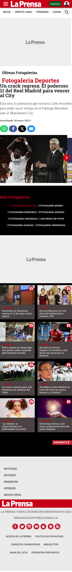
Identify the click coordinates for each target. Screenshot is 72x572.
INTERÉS (10, 475)
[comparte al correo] (31, 128)
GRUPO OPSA (12, 495)
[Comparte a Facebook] (13, 128)
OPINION (10, 488)
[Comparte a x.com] (22, 128)
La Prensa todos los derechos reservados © (36, 511)
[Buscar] (67, 12)
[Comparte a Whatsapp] (4, 128)
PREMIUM (11, 481)
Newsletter (51, 544)
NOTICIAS (10, 468)
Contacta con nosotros (25, 544)
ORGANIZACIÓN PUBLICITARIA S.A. (36, 518)
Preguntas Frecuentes (45, 552)
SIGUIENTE (60, 442)
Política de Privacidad (49, 536)
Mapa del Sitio (19, 552)
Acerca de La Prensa (18, 536)
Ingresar (55, 3)
